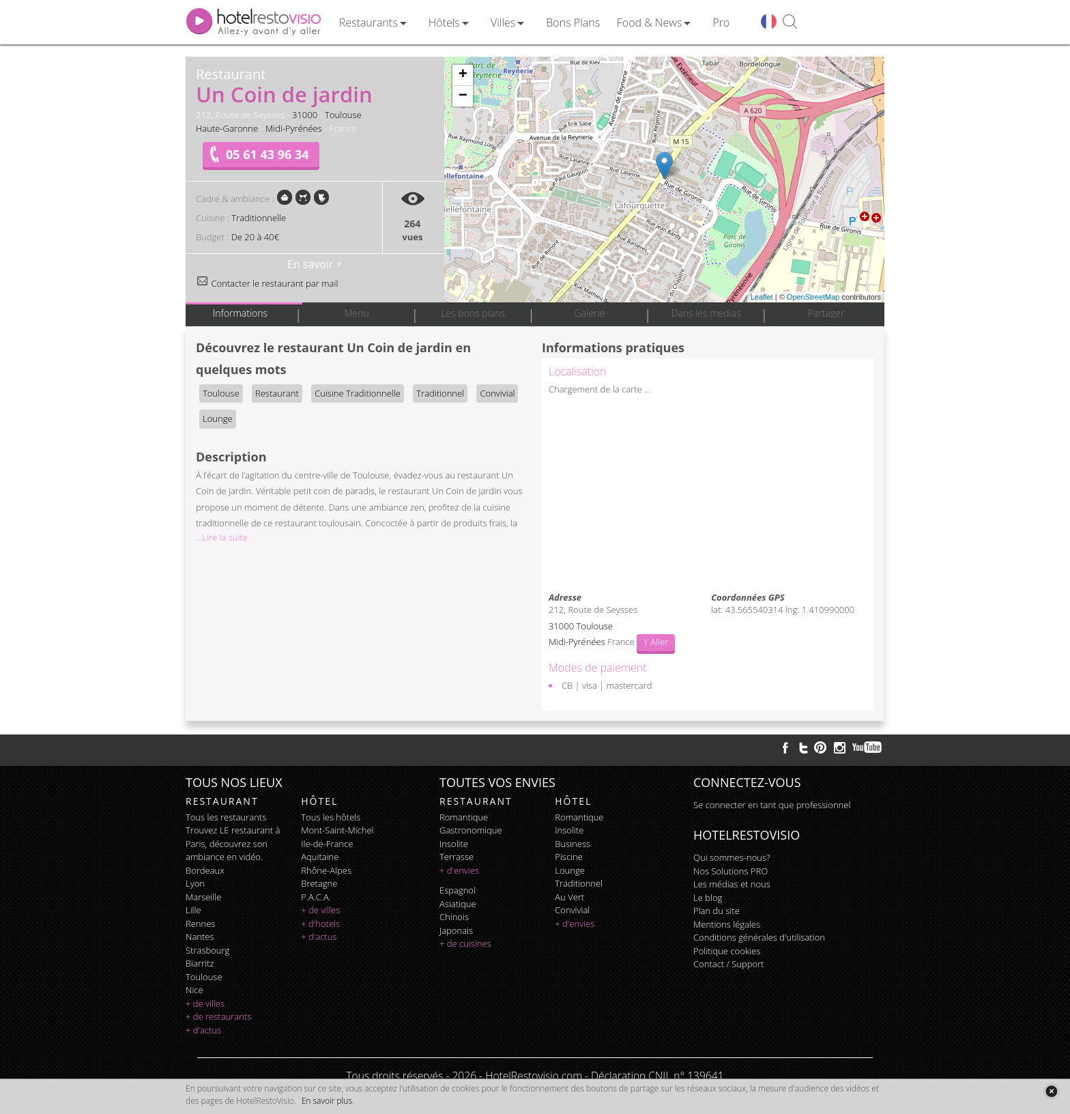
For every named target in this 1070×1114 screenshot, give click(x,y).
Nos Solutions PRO (730, 871)
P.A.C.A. (316, 897)
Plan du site (716, 910)
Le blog (707, 897)
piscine (569, 857)
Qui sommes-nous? (731, 857)
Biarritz (200, 963)
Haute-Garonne (227, 128)
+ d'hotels (320, 923)
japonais (456, 930)
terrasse (456, 857)
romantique (463, 817)
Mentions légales (726, 924)
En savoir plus (327, 1100)
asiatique (457, 904)
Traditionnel (440, 393)
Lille (193, 910)
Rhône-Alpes (326, 870)
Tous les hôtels (330, 817)
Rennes (200, 923)
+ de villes (205, 1003)
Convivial (497, 393)
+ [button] (463, 75)
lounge (570, 870)
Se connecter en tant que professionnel (771, 805)
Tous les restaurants (226, 817)
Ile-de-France (327, 844)
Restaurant (277, 393)
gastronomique (470, 830)
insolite (453, 844)
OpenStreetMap (813, 297)
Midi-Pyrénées (293, 128)
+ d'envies (459, 870)
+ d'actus (203, 1030)
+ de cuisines (465, 943)
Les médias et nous (731, 884)
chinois (454, 917)
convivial (572, 910)
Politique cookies (726, 951)
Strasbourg (207, 950)
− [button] (463, 96)
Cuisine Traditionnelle (358, 393)
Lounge (218, 418)
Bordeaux (205, 870)
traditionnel (579, 883)
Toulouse (343, 115)
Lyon (195, 883)
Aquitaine (319, 857)
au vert (569, 897)
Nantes (200, 936)
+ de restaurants (218, 1016)
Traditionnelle (258, 218)
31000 (304, 115)
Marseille (203, 897)
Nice (194, 990)
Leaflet (762, 297)
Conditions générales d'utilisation (759, 937)
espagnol (457, 890)
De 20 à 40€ (255, 237)
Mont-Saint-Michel (337, 830)
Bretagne (319, 883)
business (572, 844)
